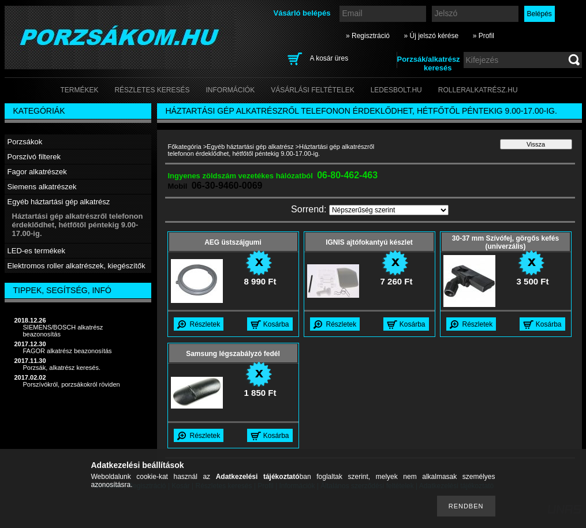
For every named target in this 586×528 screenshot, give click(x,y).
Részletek (205, 324)
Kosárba (276, 324)
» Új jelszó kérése (431, 36)
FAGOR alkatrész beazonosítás (67, 350)
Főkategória (184, 146)
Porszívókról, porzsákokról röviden (71, 384)
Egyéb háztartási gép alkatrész (251, 146)
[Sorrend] (389, 210)
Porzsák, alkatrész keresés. (62, 367)
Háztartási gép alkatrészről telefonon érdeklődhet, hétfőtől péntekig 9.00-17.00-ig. (77, 225)
